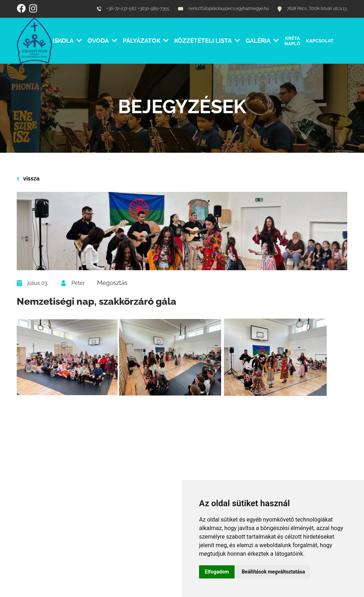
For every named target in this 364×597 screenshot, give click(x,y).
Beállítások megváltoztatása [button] (273, 572)
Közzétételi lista (207, 40)
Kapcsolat (319, 40)
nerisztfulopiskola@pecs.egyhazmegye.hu (223, 8)
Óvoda (102, 40)
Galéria (262, 40)
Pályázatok (145, 40)
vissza (28, 179)
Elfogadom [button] (217, 572)
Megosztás (112, 282)
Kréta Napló (292, 40)
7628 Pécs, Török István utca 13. (312, 9)
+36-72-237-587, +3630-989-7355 (133, 8)
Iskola (67, 40)
